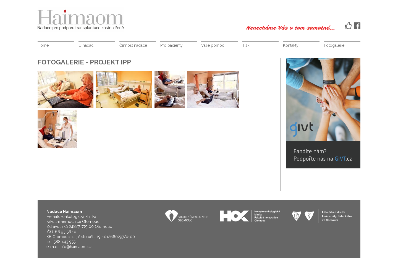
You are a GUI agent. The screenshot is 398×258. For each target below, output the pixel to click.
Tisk (245, 45)
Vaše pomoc (212, 45)
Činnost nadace (133, 45)
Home (43, 45)
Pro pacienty (171, 45)
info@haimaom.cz (76, 246)
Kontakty (290, 45)
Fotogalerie (334, 45)
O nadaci (86, 45)
